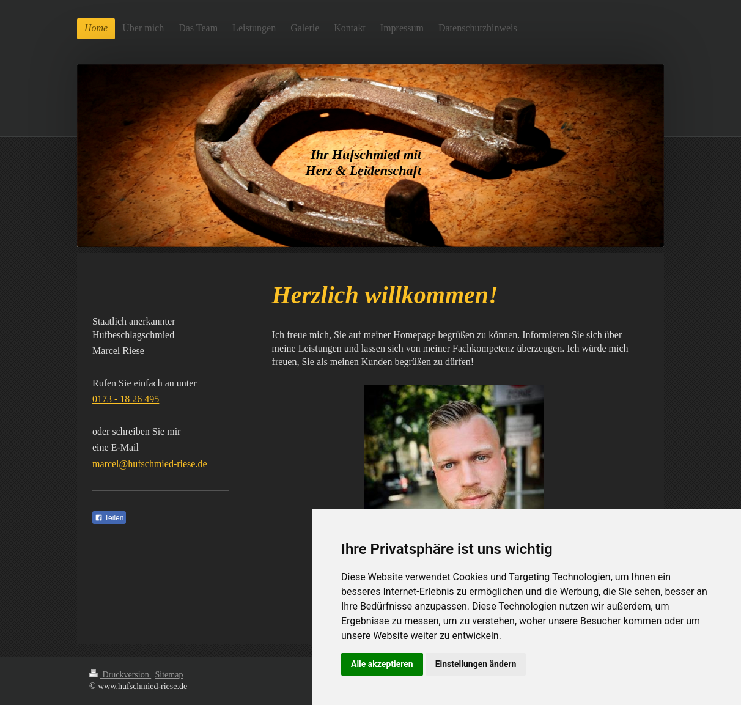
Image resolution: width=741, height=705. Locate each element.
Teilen (109, 518)
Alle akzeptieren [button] (382, 664)
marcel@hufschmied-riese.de (149, 464)
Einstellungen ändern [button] (476, 664)
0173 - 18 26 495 (125, 399)
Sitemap (169, 674)
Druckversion (120, 674)
